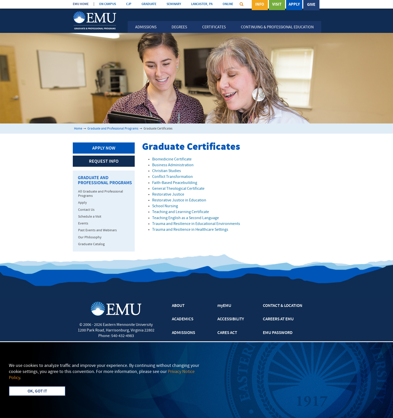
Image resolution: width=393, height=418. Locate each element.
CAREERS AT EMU (278, 319)
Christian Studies (166, 171)
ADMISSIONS (183, 333)
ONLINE (228, 4)
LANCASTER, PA (202, 4)
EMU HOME (81, 4)
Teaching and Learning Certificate (180, 212)
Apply (294, 5)
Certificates (214, 27)
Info (259, 5)
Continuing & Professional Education (277, 27)
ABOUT (178, 306)
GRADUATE (149, 4)
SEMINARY (174, 4)
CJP (128, 4)
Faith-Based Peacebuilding (174, 183)
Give (311, 5)
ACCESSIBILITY (230, 319)
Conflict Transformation (172, 177)
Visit (277, 5)
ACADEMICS (182, 319)
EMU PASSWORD (278, 333)
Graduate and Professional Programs (112, 128)
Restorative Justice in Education (179, 200)
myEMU (224, 306)
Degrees (179, 27)
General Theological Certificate (178, 189)
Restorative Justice (168, 195)
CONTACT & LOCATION (282, 306)
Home (78, 128)
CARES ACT (227, 333)
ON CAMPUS (107, 4)
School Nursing (165, 206)
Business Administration (173, 165)
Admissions (145, 27)
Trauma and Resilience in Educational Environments (196, 224)
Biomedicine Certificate (172, 159)
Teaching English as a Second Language (185, 218)
